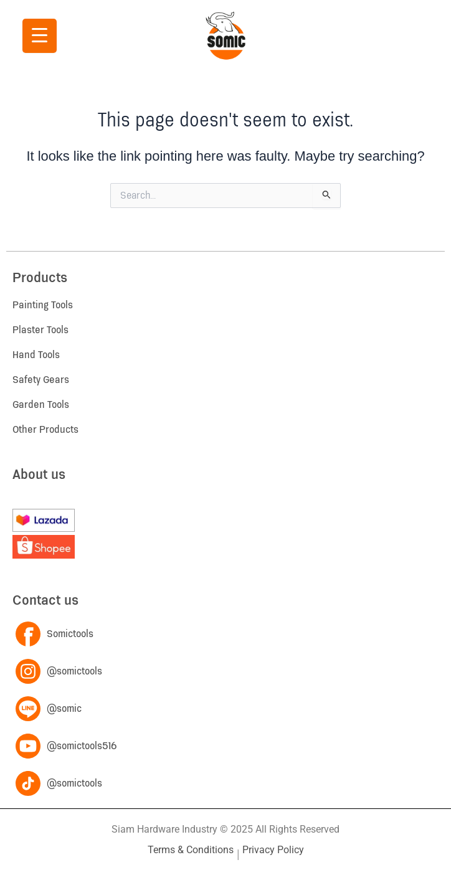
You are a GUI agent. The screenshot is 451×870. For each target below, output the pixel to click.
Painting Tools (42, 305)
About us (38, 475)
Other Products (45, 429)
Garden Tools (40, 404)
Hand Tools (36, 355)
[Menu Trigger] (39, 36)
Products (39, 278)
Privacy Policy (273, 850)
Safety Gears (40, 380)
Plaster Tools (40, 330)
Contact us (45, 600)
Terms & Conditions (191, 850)
